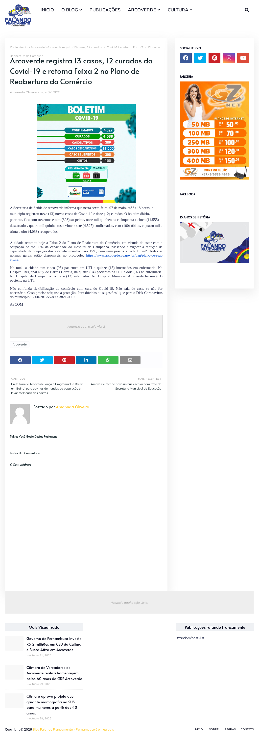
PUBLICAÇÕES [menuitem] (105, 10)
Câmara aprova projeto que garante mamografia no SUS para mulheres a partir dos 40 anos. (51, 704)
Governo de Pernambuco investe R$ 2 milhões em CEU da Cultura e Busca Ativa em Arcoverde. (53, 644)
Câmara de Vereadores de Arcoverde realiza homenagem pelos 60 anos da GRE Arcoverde (54, 673)
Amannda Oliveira (23, 92)
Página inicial (19, 47)
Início (198, 729)
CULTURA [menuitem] (178, 10)
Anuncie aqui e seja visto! (86, 326)
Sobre (213, 729)
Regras (230, 729)
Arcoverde (38, 47)
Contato (247, 729)
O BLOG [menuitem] (69, 10)
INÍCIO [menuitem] (47, 10)
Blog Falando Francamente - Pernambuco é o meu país (73, 729)
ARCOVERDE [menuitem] (142, 10)
